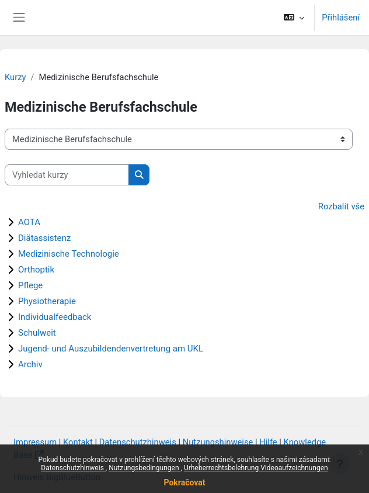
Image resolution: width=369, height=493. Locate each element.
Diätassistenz (44, 238)
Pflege (30, 285)
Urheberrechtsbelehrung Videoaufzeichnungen (256, 468)
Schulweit (37, 332)
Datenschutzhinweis (73, 468)
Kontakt (78, 442)
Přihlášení (341, 17)
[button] (294, 17)
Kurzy (15, 77)
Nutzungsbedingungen (144, 468)
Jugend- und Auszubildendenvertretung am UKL (110, 348)
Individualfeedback (54, 317)
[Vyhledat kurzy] (67, 174)
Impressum (35, 442)
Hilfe (268, 442)
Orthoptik (36, 269)
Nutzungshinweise (218, 442)
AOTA (29, 222)
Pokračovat (184, 482)
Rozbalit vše (341, 206)
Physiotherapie (47, 301)
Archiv (30, 364)
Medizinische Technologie (68, 254)
